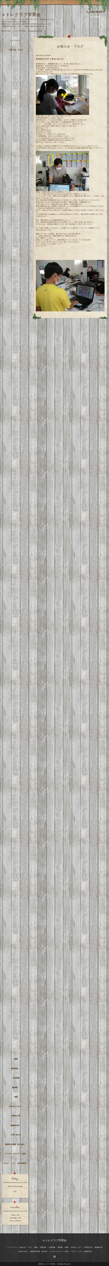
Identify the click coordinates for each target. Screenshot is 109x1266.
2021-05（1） (16, 401)
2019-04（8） (16, 580)
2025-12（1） (16, 88)
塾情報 (15, 1087)
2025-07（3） (16, 116)
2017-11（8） (16, 701)
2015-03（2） (16, 908)
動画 (16, 1059)
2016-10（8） (16, 787)
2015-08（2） (16, 879)
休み (15, 1191)
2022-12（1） (16, 273)
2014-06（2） (16, 965)
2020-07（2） (16, 473)
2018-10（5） (16, 622)
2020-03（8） (16, 501)
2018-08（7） (16, 637)
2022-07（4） (16, 309)
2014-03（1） (16, 986)
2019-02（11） (16, 594)
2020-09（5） (16, 458)
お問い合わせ (16, 1135)
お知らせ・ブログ (16, 50)
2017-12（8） (16, 694)
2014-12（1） (16, 922)
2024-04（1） (16, 195)
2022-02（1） (16, 344)
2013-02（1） (16, 1050)
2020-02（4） (16, 508)
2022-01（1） (16, 351)
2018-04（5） (16, 665)
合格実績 (15, 1078)
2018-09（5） (16, 630)
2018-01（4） (16, 687)
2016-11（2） (16, 779)
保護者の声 (15, 1125)
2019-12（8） (16, 523)
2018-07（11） (16, 644)
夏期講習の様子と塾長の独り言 (49, 59)
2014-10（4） (16, 936)
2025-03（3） (16, 145)
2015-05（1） (16, 893)
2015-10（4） (16, 865)
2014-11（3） (16, 929)
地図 (16, 1097)
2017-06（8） (16, 737)
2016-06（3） (16, 815)
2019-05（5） (16, 573)
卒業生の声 (15, 1116)
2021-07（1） (16, 387)
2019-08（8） (16, 551)
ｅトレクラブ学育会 (23, 14)
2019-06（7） (16, 565)
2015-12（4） (16, 851)
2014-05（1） (16, 972)
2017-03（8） (16, 758)
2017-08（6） (16, 722)
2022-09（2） (16, 294)
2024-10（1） (16, 173)
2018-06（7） (16, 651)
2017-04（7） (16, 751)
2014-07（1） (16, 958)
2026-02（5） (16, 73)
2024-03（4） (16, 202)
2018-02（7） (16, 680)
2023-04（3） (16, 244)
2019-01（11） (16, 601)
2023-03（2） (16, 252)
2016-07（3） (16, 808)
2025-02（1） (16, 152)
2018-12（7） (16, 608)
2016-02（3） (16, 836)
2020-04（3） (16, 494)
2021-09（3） (16, 373)
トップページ (15, 40)
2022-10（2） (16, 287)
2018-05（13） (16, 658)
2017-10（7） (16, 708)
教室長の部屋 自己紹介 (15, 1144)
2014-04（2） (16, 979)
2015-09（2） (16, 872)
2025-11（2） (16, 95)
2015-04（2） (16, 901)
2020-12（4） (16, 437)
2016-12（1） (16, 772)
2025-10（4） (16, 102)
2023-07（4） (16, 223)
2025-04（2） (16, 137)
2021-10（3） (16, 366)
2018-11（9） (16, 615)
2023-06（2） (16, 230)
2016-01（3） (16, 844)
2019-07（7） (16, 558)
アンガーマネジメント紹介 (16, 1154)
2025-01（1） (16, 159)
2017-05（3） (16, 744)
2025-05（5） (16, 130)
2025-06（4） (16, 123)
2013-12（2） (16, 1000)
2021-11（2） (16, 359)
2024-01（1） (16, 209)
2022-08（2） (16, 302)
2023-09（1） (16, 216)
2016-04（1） (16, 829)
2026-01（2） (16, 80)
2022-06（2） (16, 316)
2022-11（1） (16, 280)
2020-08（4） (16, 466)
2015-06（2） (16, 886)
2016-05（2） (16, 822)
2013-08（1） (16, 1015)
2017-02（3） (16, 765)
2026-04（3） (16, 59)
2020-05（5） (16, 487)
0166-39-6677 (95, 12)
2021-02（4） (16, 423)
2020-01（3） (16, 515)
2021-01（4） (16, 430)
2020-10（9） (16, 451)
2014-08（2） (16, 951)
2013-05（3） (16, 1029)
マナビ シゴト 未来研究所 (15, 1163)
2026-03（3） (16, 66)
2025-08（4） (16, 109)
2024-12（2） (16, 166)
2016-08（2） (16, 801)
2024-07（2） (16, 180)
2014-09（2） (16, 943)
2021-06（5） (16, 394)
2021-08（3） (16, 380)
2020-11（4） (16, 444)
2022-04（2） (16, 330)
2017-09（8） (16, 715)
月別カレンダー (15, 1106)
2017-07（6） (16, 729)
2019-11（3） (16, 530)
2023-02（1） (16, 259)
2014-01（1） (16, 993)
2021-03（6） (16, 416)
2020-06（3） (16, 480)
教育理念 (14, 1068)
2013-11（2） (16, 1008)
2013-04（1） (16, 1036)
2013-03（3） (16, 1043)
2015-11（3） (16, 858)
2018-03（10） (16, 672)
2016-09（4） (16, 794)
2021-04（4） (16, 409)
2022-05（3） (16, 323)
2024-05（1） (16, 187)
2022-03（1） (16, 337)
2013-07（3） (16, 1022)
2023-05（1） (16, 237)
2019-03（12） (16, 587)
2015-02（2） (16, 915)
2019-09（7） (16, 544)
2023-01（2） (16, 266)
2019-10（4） (16, 537)
